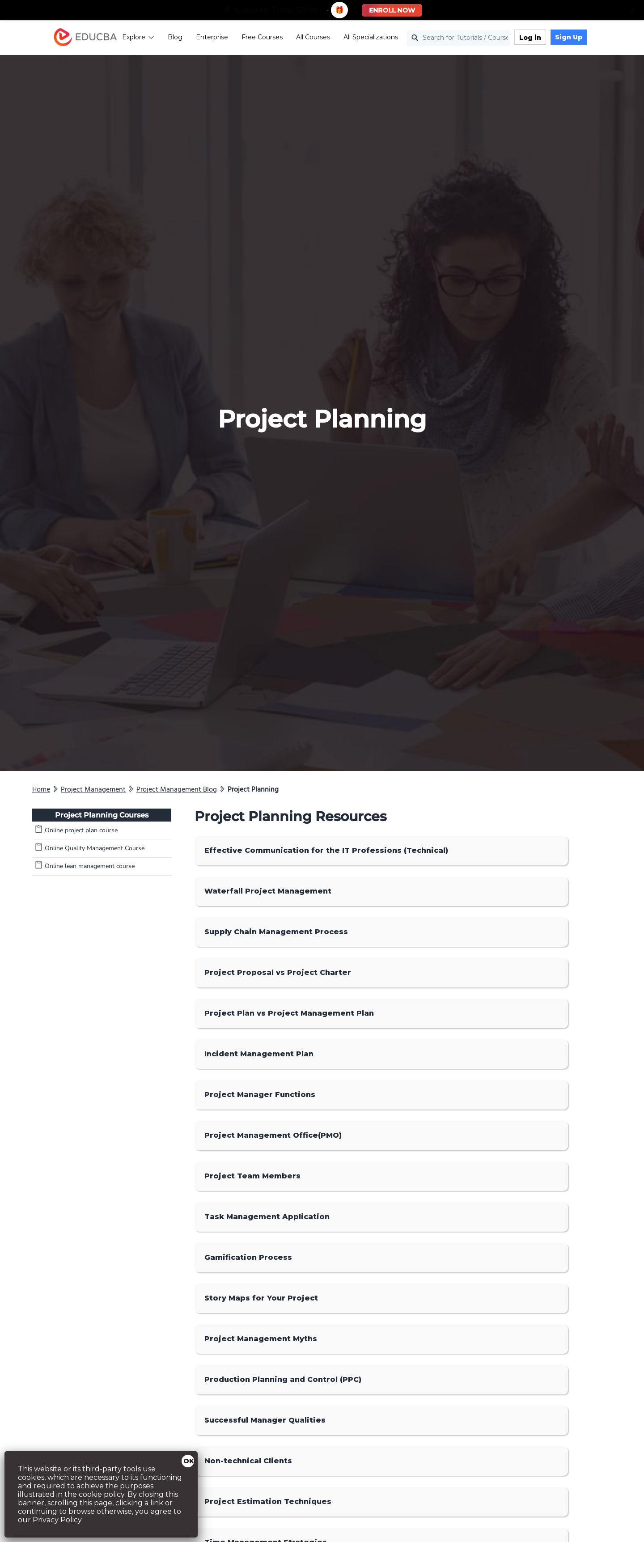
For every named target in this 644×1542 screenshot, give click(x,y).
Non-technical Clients (248, 1461)
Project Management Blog (176, 790)
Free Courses (279, 38)
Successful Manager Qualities (265, 1420)
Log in (547, 38)
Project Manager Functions (259, 1094)
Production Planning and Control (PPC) (282, 1379)
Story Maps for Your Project (261, 1298)
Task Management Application (267, 1216)
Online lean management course (90, 866)
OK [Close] (188, 1461)
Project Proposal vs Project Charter (277, 972)
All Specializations (387, 38)
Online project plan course (81, 830)
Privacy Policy (57, 1520)
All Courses (330, 38)
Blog (192, 38)
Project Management (93, 790)
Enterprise (229, 38)
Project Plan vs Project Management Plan (289, 1013)
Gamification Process (248, 1257)
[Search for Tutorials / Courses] (475, 39)
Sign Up (585, 38)
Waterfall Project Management (267, 891)
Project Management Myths (260, 1338)
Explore (155, 38)
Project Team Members (252, 1176)
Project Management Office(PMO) (273, 1135)
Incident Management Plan (259, 1054)
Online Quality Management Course (94, 848)
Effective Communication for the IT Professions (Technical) (326, 850)
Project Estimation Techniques (267, 1501)
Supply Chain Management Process (276, 932)
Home (41, 790)
